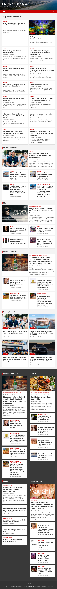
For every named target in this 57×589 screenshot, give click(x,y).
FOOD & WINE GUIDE (35, 392)
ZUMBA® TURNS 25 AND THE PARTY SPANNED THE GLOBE (45, 230)
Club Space (34, 37)
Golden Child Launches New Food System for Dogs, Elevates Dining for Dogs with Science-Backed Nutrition (45, 284)
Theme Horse (32, 586)
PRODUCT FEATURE (42, 255)
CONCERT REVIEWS (7, 485)
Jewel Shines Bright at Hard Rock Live (14, 530)
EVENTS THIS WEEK (41, 184)
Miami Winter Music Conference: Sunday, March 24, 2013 (14, 24)
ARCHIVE (5, 21)
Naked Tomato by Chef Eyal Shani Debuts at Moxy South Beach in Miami (41, 397)
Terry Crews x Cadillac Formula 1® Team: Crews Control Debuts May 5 (41, 211)
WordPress (50, 586)
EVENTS (33, 374)
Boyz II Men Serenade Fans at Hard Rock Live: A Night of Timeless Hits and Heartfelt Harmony (14, 510)
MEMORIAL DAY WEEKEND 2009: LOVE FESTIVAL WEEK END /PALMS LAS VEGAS (41, 133)
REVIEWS (6, 481)
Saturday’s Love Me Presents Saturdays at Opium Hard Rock (13, 132)
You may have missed (10, 312)
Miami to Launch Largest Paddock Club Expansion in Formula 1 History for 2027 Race (18, 175)
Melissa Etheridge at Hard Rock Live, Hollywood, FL (13, 540)
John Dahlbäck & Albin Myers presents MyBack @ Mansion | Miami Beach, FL (40, 52)
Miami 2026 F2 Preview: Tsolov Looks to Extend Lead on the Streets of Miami (45, 242)
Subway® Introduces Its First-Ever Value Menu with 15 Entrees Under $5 (18, 297)
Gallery (31, 151)
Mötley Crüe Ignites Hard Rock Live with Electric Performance (14, 521)
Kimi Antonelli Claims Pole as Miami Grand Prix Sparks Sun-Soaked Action (40, 155)
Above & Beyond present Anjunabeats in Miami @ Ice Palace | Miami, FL (42, 70)
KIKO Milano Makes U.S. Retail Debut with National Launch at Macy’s (18, 283)
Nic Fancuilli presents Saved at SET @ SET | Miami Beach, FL (14, 85)
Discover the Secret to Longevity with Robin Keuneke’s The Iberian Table (45, 570)
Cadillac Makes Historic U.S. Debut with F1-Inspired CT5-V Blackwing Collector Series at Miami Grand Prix (18, 190)
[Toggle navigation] (4, 11)
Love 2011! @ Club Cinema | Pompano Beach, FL (12, 51)
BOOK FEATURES (36, 481)
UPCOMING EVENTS (44, 392)
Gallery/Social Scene (10, 148)
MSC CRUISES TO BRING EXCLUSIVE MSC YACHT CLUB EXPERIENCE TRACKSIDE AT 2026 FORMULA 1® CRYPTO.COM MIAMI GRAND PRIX (45, 191)
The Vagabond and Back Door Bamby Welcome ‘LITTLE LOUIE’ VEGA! (13, 115)
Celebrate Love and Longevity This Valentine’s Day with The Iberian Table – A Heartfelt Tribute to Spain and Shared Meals (46, 530)
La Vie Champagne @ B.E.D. (39, 84)
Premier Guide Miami (16, 4)
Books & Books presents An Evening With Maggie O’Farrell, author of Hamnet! (46, 430)
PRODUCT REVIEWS (10, 251)
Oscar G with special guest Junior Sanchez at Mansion (41, 115)
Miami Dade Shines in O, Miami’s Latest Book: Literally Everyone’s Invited (45, 544)
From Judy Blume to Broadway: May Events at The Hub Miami (45, 417)
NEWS (5, 203)
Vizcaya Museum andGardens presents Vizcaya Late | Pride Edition (45, 443)
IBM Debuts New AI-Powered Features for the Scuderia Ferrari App (18, 241)
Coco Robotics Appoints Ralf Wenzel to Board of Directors (18, 230)
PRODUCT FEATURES (10, 374)
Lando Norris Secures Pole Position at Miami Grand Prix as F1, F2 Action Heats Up (44, 175)
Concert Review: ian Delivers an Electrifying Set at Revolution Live (13, 489)
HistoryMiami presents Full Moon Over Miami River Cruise (45, 455)
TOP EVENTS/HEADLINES (42, 294)
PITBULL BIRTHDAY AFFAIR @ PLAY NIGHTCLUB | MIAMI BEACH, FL (41, 99)
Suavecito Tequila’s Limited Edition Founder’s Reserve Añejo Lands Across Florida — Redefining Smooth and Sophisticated (45, 301)
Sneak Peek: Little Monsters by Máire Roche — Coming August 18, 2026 (44, 557)
